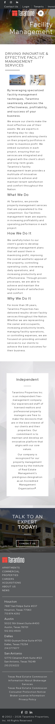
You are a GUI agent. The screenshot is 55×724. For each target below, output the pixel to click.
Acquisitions (11, 582)
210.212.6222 (11, 665)
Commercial (11, 571)
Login (26, 6)
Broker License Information (27, 695)
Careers (8, 579)
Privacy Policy (27, 699)
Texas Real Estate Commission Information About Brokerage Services (27, 680)
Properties (10, 575)
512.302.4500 (12, 630)
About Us (9, 586)
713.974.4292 (12, 613)
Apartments (11, 567)
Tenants (39, 6)
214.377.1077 (11, 648)
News (6, 590)
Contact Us (11, 6)
